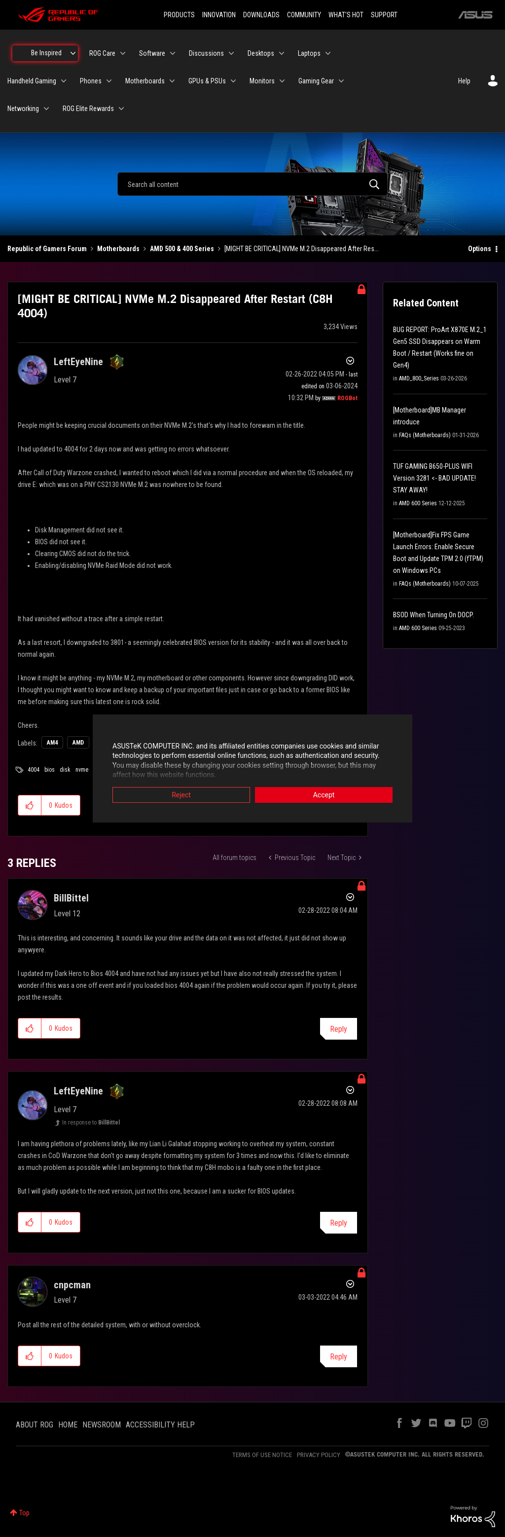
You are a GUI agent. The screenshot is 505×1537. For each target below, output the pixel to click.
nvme (81, 769)
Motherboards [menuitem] (145, 81)
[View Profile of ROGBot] (347, 398)
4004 (33, 769)
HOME (67, 1424)
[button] (29, 805)
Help (464, 81)
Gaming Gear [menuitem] (316, 81)
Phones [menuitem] (91, 81)
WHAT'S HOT (345, 15)
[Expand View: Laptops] (328, 53)
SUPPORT (384, 15)
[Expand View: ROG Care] (123, 53)
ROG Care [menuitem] (102, 53)
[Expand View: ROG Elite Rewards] (121, 108)
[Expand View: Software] (173, 53)
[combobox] (252, 184)
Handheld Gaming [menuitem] (31, 81)
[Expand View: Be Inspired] (73, 53)
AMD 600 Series (418, 503)
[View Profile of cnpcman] (72, 1285)
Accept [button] (324, 795)
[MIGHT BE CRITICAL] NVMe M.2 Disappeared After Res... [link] (301, 249)
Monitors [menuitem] (262, 81)
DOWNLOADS (261, 15)
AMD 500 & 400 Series (182, 249)
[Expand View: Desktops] (282, 53)
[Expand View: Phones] (109, 81)
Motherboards (118, 249)
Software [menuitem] (152, 53)
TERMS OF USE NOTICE (262, 1455)
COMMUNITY (304, 15)
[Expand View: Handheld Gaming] (64, 81)
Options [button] (479, 249)
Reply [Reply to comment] (338, 1029)
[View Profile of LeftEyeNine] (78, 362)
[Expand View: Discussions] (231, 53)
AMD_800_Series (419, 378)
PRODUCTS (179, 15)
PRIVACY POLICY (318, 1455)
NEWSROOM (101, 1424)
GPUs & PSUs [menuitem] (207, 81)
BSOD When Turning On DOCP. (433, 615)
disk (65, 769)
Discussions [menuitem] (206, 53)
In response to (91, 1122)
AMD (78, 742)
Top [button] (24, 1513)
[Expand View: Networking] (46, 108)
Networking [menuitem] (23, 108)
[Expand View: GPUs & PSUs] (233, 81)
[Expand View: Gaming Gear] (341, 81)
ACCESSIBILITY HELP (160, 1424)
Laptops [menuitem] (309, 53)
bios (49, 769)
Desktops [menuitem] (261, 53)
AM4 (52, 742)
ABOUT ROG (34, 1424)
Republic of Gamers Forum (47, 249)
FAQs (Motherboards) (425, 435)
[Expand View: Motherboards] (172, 81)
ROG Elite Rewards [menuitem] (88, 108)
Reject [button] (181, 795)
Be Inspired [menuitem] (46, 53)
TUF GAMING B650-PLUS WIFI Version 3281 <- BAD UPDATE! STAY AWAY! (434, 478)
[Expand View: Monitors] (282, 81)
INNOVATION (219, 15)
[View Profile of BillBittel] (71, 898)
